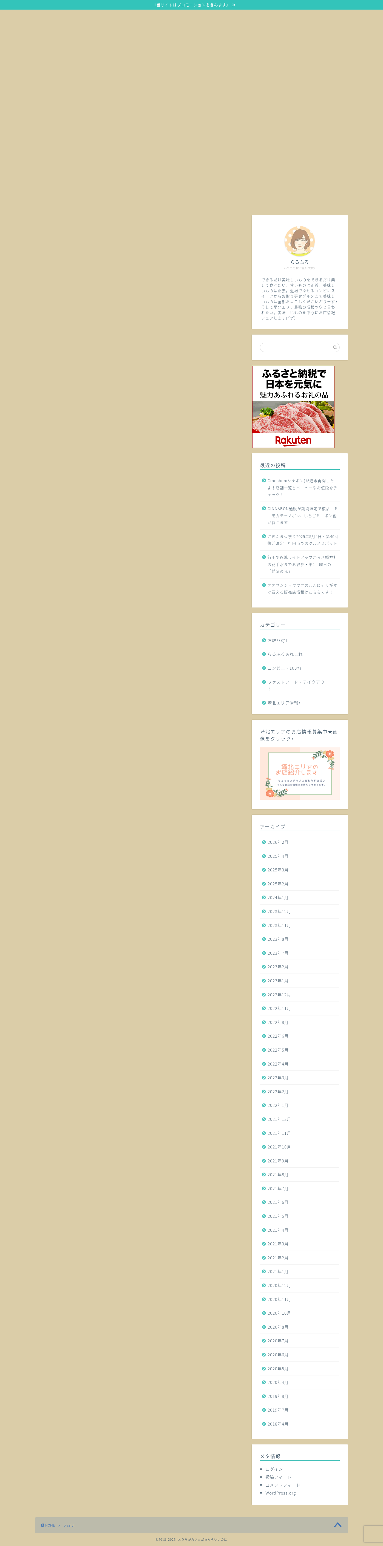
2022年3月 (278, 1077)
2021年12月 (279, 1119)
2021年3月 (278, 1243)
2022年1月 (278, 1105)
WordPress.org (280, 1493)
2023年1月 (278, 980)
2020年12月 (279, 1285)
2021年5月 (278, 1216)
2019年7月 (278, 1410)
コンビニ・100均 (284, 668)
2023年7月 (278, 953)
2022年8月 (278, 1022)
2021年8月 (278, 1174)
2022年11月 (279, 1008)
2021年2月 (278, 1257)
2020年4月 (278, 1382)
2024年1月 (278, 897)
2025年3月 (278, 869)
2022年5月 (278, 1050)
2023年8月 (278, 939)
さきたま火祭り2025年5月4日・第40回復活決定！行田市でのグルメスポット (303, 540)
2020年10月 (279, 1313)
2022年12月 (279, 994)
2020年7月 (278, 1340)
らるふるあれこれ (285, 654)
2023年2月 (278, 966)
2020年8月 (278, 1327)
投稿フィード (278, 1477)
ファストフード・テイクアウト (296, 685)
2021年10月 (279, 1147)
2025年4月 (278, 856)
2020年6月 (278, 1354)
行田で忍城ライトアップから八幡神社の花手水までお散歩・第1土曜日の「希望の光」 (302, 564)
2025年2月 (278, 883)
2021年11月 (279, 1133)
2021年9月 (278, 1161)
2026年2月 (278, 842)
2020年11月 (279, 1299)
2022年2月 (278, 1091)
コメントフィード (282, 1485)
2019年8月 (278, 1396)
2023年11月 (279, 925)
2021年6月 (278, 1202)
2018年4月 (278, 1424)
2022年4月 (278, 1064)
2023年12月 (279, 911)
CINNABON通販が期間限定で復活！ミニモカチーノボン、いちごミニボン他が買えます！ (303, 515)
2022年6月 (278, 1036)
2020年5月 (278, 1368)
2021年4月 (278, 1230)
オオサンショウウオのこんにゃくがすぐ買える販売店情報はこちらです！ (302, 588)
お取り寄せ (279, 640)
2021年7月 (278, 1188)
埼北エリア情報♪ (284, 702)
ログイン (274, 1469)
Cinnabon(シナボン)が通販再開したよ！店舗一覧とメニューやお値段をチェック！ (302, 487)
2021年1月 (278, 1271)
